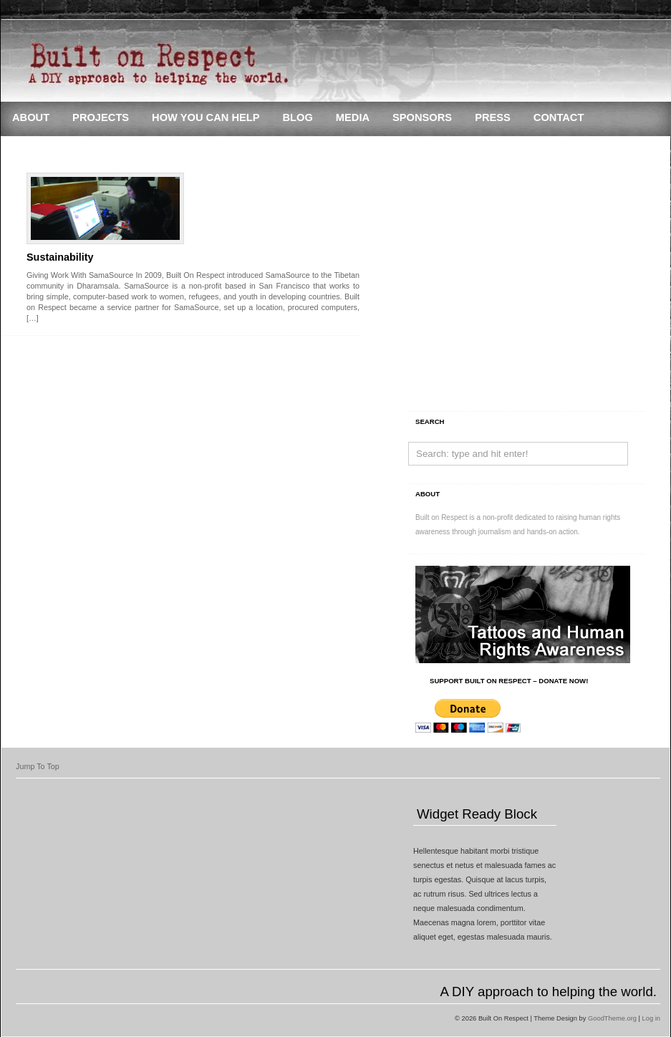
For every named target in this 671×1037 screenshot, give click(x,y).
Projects (100, 117)
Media (353, 117)
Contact (559, 117)
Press (493, 117)
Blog (297, 117)
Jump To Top (37, 766)
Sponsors (422, 117)
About (30, 117)
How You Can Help (205, 117)
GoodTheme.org (612, 1018)
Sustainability (60, 257)
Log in (651, 1018)
